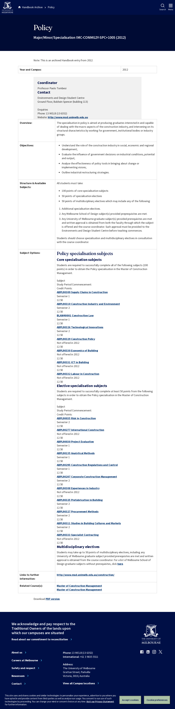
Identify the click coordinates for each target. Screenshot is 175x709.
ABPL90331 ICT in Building (73, 362)
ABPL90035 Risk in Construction (76, 418)
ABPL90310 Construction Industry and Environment (88, 304)
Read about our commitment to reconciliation (40, 639)
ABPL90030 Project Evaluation (75, 441)
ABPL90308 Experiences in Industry (78, 488)
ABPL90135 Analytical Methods (76, 453)
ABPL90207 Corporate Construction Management (87, 476)
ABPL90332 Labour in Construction (78, 374)
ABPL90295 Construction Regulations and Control (87, 465)
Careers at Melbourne (25, 660)
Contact (17, 683)
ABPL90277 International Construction (80, 430)
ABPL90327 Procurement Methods (77, 511)
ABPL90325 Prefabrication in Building (80, 500)
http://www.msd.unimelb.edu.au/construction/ (85, 575)
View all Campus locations (79, 683)
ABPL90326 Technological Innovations (80, 327)
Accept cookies (130, 699)
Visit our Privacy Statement (100, 701)
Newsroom (18, 676)
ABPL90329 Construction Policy (76, 339)
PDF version (53, 599)
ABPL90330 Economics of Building (77, 350)
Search (162, 7)
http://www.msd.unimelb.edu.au (68, 117)
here (120, 564)
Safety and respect (23, 668)
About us (17, 652)
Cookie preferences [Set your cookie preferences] (157, 699)
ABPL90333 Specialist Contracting (78, 535)
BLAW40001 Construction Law (75, 315)
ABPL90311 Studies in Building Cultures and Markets (89, 523)
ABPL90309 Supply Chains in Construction (82, 292)
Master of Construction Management (79, 586)
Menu (170, 7)
